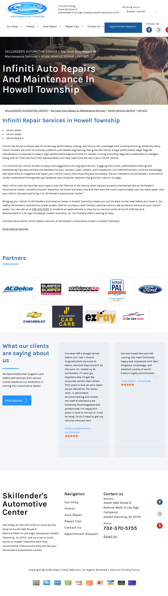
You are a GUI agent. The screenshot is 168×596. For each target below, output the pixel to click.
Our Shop (12, 26)
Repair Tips (72, 26)
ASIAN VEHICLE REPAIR (57, 56)
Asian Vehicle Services (15, 229)
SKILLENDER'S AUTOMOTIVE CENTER (31, 51)
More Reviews (16, 400)
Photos (30, 26)
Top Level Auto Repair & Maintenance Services (77, 110)
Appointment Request (123, 26)
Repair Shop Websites (67, 569)
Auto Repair (50, 26)
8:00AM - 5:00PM (136, 11)
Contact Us (93, 26)
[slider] (71, 436)
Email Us (110, 536)
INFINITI (83, 56)
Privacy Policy (130, 569)
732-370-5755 (65, 6)
